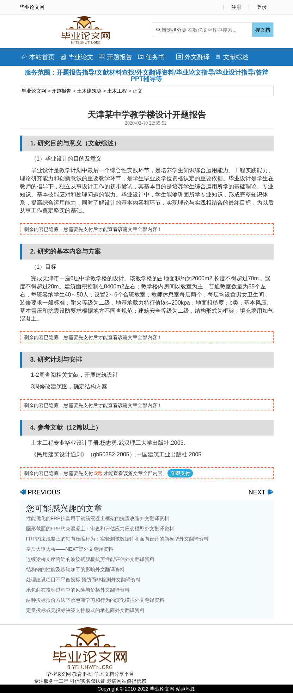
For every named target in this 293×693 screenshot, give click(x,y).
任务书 (151, 57)
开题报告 (115, 57)
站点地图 (186, 689)
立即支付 (180, 473)
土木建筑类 (89, 91)
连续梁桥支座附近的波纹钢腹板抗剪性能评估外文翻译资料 (90, 559)
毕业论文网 (34, 91)
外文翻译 (193, 57)
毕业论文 (76, 57)
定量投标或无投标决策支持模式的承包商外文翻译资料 (85, 610)
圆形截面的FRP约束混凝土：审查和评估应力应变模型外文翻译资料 (100, 528)
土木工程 (117, 91)
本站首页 (38, 57)
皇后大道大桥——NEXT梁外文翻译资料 (69, 549)
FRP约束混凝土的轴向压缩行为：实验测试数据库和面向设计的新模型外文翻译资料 (117, 539)
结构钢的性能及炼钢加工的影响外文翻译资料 (75, 569)
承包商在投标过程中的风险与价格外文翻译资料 (78, 590)
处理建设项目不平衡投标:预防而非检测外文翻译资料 (83, 579)
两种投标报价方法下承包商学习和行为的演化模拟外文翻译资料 (95, 600)
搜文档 (262, 30)
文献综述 (232, 57)
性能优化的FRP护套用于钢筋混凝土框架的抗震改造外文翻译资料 (97, 518)
